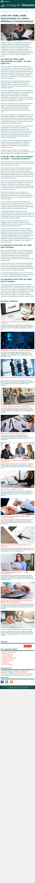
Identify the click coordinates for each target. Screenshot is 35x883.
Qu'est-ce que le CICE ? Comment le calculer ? (14, 433)
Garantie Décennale (7, 655)
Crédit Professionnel (7, 660)
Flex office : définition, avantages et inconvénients (15, 406)
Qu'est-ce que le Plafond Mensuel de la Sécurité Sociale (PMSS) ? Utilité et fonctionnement (17, 601)
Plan (8, 687)
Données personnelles (23, 687)
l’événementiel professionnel (20, 673)
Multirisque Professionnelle (9, 657)
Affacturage (5, 662)
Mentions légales (13, 687)
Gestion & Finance (29, 10)
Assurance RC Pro (7, 656)
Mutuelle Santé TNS (7, 653)
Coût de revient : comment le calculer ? (12, 489)
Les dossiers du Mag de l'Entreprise (15, 10)
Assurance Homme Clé (8, 659)
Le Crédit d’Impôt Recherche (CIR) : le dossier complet (16, 629)
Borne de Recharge (7, 664)
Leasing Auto (5, 663)
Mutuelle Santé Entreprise (9, 652)
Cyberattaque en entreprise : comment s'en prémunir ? (16, 350)
